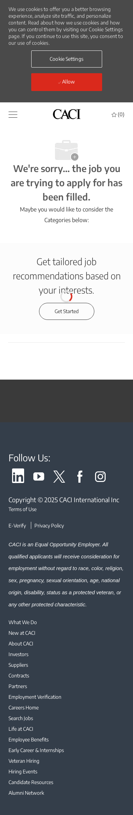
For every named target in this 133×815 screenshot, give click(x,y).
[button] (66, 59)
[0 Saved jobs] (118, 114)
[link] (18, 478)
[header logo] (66, 114)
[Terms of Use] (66, 509)
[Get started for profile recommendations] (66, 311)
